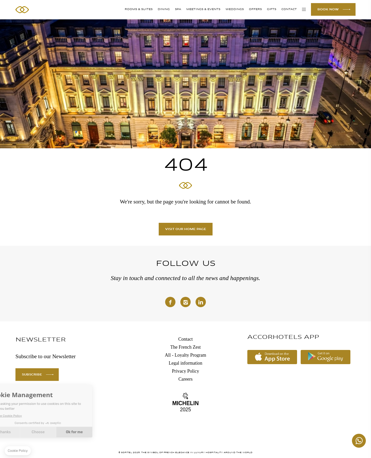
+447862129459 (359, 441)
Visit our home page (185, 229)
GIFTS (271, 9)
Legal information (185, 363)
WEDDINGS (234, 9)
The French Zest (185, 347)
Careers (186, 379)
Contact (289, 9)
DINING (164, 9)
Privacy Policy (185, 371)
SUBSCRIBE (32, 374)
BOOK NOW (328, 9)
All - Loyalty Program (185, 355)
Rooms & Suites (139, 9)
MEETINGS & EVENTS (203, 9)
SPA (178, 9)
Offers (255, 9)
